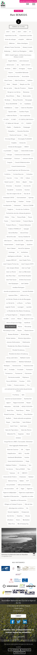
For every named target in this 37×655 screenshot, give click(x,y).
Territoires (9, 469)
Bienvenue (26, 92)
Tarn (30, 465)
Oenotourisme (16, 365)
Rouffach (8, 418)
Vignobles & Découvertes (11, 496)
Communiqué (8, 158)
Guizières (30, 244)
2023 (7, 32)
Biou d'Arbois (10, 96)
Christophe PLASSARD (25, 139)
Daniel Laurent (8, 182)
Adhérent (29, 39)
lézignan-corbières (25, 315)
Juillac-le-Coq (24, 295)
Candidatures (8, 108)
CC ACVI (6, 119)
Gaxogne (26, 229)
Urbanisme (22, 477)
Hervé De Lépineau (24, 248)
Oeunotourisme (28, 365)
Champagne (26, 127)
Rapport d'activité (18, 403)
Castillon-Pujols (24, 111)
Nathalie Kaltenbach (25, 362)
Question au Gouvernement (13, 399)
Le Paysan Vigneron (11, 315)
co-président (7, 151)
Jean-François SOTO (27, 264)
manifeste (27, 322)
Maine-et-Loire (28, 319)
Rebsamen (7, 406)
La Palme (28, 303)
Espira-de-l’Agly (11, 201)
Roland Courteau (9, 414)
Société (27, 453)
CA (21, 104)
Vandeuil (30, 477)
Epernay (31, 197)
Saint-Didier (16, 422)
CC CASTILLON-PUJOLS (26, 119)
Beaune (30, 88)
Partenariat (18, 373)
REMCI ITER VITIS (27, 406)
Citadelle (14, 143)
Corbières (7, 174)
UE (18, 473)
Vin (27, 508)
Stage (27, 461)
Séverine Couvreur (12, 449)
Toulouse (12, 473)
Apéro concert (25, 65)
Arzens (30, 68)
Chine (25, 135)
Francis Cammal (15, 221)
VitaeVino (20, 516)
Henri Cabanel (11, 248)
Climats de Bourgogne (15, 147)
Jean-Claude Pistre (25, 260)
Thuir (28, 469)
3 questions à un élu (11, 35)
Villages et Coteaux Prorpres (13, 504)
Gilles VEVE (29, 240)
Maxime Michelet (13, 334)
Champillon (11, 131)
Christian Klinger (10, 139)
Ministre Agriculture (24, 338)
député (24, 182)
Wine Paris (11, 524)
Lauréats (29, 307)
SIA (22, 449)
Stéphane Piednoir (11, 465)
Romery (19, 414)
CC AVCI (13, 119)
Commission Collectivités (22, 154)
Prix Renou (16, 395)
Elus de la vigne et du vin (14, 193)
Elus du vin (27, 193)
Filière (7, 217)
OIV (5, 369)
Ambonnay (7, 51)
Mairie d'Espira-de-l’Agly (14, 322)
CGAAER (28, 123)
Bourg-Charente (18, 100)
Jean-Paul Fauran (11, 280)
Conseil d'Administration (22, 162)
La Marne (20, 303)
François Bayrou (28, 221)
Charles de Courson (15, 135)
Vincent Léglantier (13, 512)
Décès (18, 182)
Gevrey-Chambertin (24, 237)
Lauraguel (20, 307)
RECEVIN (16, 406)
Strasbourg (22, 465)
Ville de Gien (28, 504)
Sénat (28, 434)
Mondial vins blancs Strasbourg (18, 354)
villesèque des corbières (16, 508)
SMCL (20, 453)
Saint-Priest (13, 426)
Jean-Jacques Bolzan (13, 268)
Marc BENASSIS (10, 326)
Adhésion (12, 43)
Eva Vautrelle (7, 205)
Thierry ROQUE (20, 469)
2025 (19, 32)
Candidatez (27, 104)
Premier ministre (19, 385)
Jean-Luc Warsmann (25, 272)
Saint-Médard (26, 422)
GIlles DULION (18, 240)
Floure (30, 217)
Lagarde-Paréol (10, 307)
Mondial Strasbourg (18, 350)
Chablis (9, 127)
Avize (8, 84)
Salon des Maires (26, 430)
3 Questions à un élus (25, 35)
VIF (17, 488)
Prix (28, 385)
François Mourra (11, 225)
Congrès (9, 162)
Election (27, 190)
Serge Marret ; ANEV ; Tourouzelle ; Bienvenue (18, 442)
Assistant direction (13, 76)
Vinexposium (25, 512)
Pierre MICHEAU (11, 381)
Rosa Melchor (28, 414)
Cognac (16, 151)
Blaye (18, 96)
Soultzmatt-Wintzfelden (15, 457)
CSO (21, 178)
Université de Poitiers (10, 477)
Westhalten (26, 520)
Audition (29, 80)
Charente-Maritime (23, 131)
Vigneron (29, 488)
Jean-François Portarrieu (11, 264)
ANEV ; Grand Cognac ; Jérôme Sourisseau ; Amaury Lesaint (18, 56)
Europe (28, 201)
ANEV (31, 51)
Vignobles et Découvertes (18, 500)
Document (18, 186)
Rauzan (28, 403)
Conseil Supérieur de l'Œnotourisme (18, 170)
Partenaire (29, 369)
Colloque (9, 154)
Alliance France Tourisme (12, 47)
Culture (28, 178)
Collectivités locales (27, 151)
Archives (7, 68)
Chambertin (17, 127)
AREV (14, 68)
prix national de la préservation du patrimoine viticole (18, 390)
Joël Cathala (24, 283)
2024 (13, 32)
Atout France (8, 80)
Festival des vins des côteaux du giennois (18, 213)
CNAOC (26, 147)
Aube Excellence (20, 80)
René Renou (19, 410)
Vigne (22, 488)
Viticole (27, 516)
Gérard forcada (11, 237)
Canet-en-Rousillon (27, 108)
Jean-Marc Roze (11, 276)
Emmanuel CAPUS (8, 197)
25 (30, 32)
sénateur (18, 438)
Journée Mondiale (27, 291)
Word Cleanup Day (23, 524)
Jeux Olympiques (13, 283)
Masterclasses (29, 330)
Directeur (9, 186)
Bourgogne (28, 100)
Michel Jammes (11, 338)
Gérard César (24, 233)
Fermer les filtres (18, 26)
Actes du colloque (10, 39)
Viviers (18, 520)
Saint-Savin (23, 426)
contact (18, 616)
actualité (21, 39)
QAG (23, 395)
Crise (16, 178)
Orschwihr (20, 369)
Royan (8, 422)
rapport (8, 403)
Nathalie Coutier (25, 358)
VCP (27, 481)
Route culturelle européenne (22, 418)
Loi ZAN (5, 319)
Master (19, 330)
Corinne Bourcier (18, 174)
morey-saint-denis (12, 358)
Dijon (30, 182)
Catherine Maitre (12, 115)
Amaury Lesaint (27, 47)
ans (18, 65)
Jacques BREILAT (11, 260)
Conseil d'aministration (18, 166)
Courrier (9, 178)
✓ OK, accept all (14, 649)
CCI (22, 123)
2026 (25, 32)
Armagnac (22, 68)
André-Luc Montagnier (20, 51)
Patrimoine (28, 373)
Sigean (28, 449)
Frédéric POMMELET (14, 229)
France (6, 221)
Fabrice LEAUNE (28, 205)
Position (21, 381)
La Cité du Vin (10, 303)
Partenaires (9, 373)
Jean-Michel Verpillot (24, 276)
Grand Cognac (20, 244)
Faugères (10, 209)
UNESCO (24, 473)
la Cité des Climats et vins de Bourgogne (18, 299)
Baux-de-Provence (20, 88)
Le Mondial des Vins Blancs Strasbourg (18, 311)
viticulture (10, 520)
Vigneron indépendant (9, 492)
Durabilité (10, 190)
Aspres (10, 72)
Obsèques (7, 365)
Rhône (28, 410)
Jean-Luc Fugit (26, 268)
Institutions (24, 252)
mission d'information (13, 342)
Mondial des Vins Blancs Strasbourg (18, 346)
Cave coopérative (25, 115)
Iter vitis (26, 256)
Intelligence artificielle (15, 256)
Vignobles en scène (27, 496)
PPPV (28, 381)
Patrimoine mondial (14, 377)
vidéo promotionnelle (24, 485)
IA (18, 252)
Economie (19, 190)
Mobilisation (26, 342)
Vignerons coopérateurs (26, 492)
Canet (16, 108)
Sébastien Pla (11, 434)
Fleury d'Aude (21, 217)
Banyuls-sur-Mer (25, 84)
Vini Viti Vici (10, 516)
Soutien (26, 457)
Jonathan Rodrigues (18, 287)
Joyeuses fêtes (13, 295)
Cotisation (29, 174)
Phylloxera (25, 377)
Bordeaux (7, 100)
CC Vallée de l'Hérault (12, 123)
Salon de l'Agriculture (11, 430)
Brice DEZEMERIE (11, 104)
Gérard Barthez (13, 233)
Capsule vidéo (12, 111)
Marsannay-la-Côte (9, 330)
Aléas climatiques (22, 43)
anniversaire (10, 65)
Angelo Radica (12, 61)
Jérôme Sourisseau (25, 280)
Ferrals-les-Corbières (22, 209)
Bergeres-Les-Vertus (14, 92)
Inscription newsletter (28, 1)
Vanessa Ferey (12, 481)
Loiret (13, 319)
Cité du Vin (22, 143)
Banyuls (15, 84)
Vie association (9, 488)
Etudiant (21, 201)
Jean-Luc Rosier (11, 272)
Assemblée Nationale (21, 72)
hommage (12, 252)
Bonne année (27, 96)
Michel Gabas (25, 334)
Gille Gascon (8, 240)
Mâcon (19, 319)
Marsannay (28, 326)
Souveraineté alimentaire (15, 461)
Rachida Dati (28, 399)
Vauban (22, 481)
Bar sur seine (8, 88)
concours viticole (28, 158)
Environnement (21, 197)
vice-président (10, 485)
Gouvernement (8, 244)
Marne (20, 326)
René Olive (10, 410)
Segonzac (21, 434)
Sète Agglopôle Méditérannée (18, 445)
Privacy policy (19, 652)
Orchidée (12, 369)
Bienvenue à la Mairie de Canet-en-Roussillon (14, 554)
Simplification (11, 453)
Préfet (9, 385)
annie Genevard (24, 61)
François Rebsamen (25, 225)
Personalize (26, 649)
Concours (17, 158)
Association (25, 76)
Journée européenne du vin (12, 291)
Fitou (13, 217)
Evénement (17, 205)
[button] (34, 4)
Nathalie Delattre (11, 362)
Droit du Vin (27, 186)
